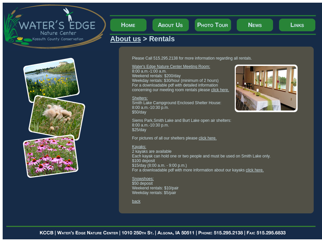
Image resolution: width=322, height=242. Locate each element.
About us (125, 39)
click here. (220, 90)
